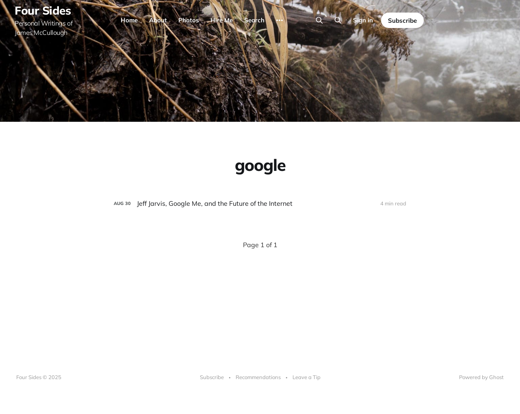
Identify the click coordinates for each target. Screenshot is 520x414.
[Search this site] (319, 20)
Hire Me (221, 20)
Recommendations (258, 377)
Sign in (363, 20)
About (158, 20)
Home (129, 20)
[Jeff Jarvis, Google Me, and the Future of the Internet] (260, 203)
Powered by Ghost (481, 377)
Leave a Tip (306, 377)
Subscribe (402, 20)
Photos (188, 20)
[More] (279, 20)
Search (254, 20)
